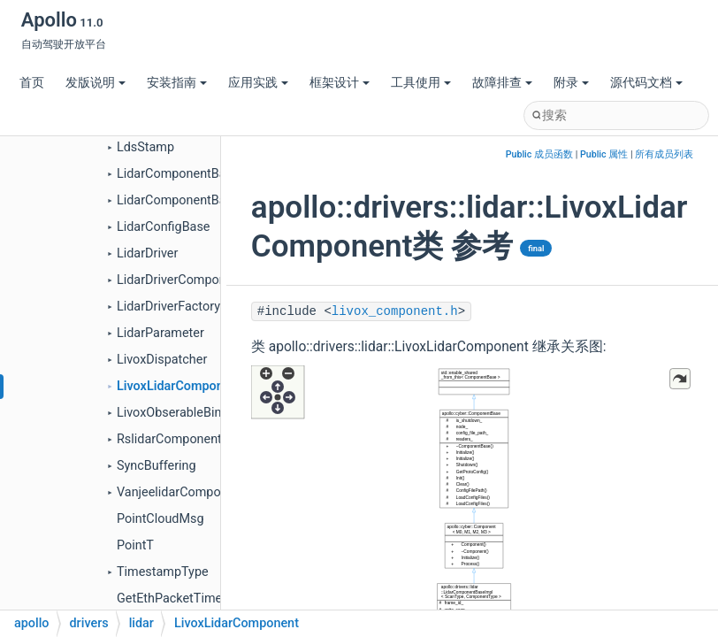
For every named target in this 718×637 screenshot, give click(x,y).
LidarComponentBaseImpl (190, 200)
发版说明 (95, 82)
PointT (135, 545)
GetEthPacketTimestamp (187, 598)
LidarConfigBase (163, 226)
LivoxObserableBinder (178, 412)
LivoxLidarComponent (179, 386)
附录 (571, 82)
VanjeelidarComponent (181, 492)
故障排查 (502, 82)
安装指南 (177, 82)
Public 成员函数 (539, 154)
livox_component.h (395, 311)
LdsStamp (145, 147)
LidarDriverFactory (168, 306)
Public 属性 (604, 154)
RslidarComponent (169, 439)
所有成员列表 (664, 154)
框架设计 (339, 82)
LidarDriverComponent (180, 280)
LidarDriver (147, 253)
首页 (31, 82)
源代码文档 (646, 82)
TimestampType (163, 571)
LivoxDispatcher (162, 359)
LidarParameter (160, 333)
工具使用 (421, 82)
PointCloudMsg (160, 518)
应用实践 (258, 82)
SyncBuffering (156, 465)
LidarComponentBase (178, 173)
